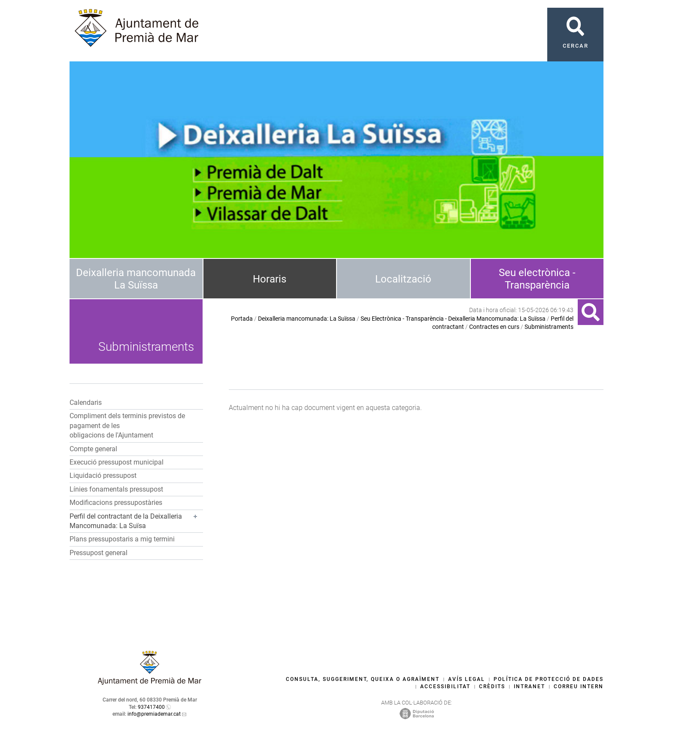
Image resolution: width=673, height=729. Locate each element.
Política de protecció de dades (548, 679)
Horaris (269, 279)
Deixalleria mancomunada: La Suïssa (306, 318)
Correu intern (578, 686)
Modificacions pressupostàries (116, 502)
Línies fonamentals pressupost (116, 489)
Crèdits (492, 686)
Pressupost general (98, 553)
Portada (242, 318)
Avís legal (466, 679)
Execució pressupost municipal (117, 462)
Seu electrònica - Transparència (537, 279)
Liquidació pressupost (103, 475)
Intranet (529, 686)
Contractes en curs (494, 326)
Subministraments (548, 326)
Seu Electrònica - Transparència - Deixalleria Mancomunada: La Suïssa (453, 318)
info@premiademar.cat (154, 714)
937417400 (151, 707)
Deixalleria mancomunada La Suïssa (136, 279)
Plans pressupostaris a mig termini (122, 539)
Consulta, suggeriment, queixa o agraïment (363, 679)
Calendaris (86, 402)
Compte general (93, 449)
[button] (136, 521)
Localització (403, 279)
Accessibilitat (445, 686)
